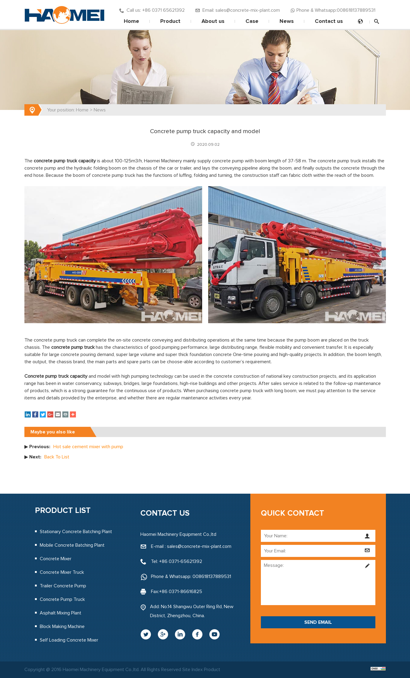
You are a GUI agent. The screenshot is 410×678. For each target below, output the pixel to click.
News (287, 21)
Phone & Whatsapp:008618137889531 (332, 10)
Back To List (56, 457)
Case (252, 21)
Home (131, 21)
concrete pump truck (73, 347)
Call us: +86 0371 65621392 (152, 10)
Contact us (329, 21)
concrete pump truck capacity (65, 160)
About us (213, 21)
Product (170, 21)
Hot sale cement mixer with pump (88, 446)
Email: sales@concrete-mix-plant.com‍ (237, 10)
